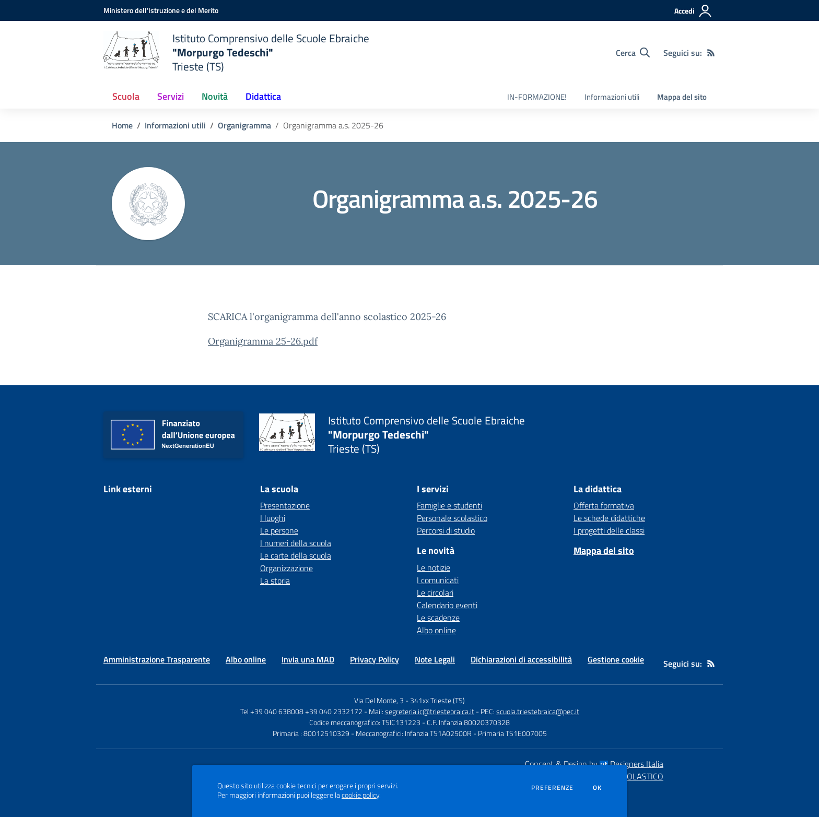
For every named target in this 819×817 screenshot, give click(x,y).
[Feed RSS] (711, 52)
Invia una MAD (308, 659)
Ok (597, 788)
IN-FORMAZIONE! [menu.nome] (537, 97)
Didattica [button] (263, 96)
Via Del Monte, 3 (379, 700)
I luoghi (272, 518)
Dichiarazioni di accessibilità (521, 659)
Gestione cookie (616, 659)
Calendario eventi (447, 605)
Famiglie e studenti (449, 505)
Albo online (436, 630)
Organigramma (244, 125)
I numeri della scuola (295, 543)
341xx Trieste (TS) (437, 700)
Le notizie (433, 567)
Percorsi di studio (446, 530)
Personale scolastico (452, 518)
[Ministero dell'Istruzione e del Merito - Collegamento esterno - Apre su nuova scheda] (160, 10)
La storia (275, 580)
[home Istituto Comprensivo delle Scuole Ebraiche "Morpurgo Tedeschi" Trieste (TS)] (236, 52)
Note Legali (435, 659)
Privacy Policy (374, 659)
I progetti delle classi (609, 530)
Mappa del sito (682, 97)
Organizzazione (286, 568)
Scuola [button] (125, 96)
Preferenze (552, 788)
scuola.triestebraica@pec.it (537, 711)
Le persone (279, 530)
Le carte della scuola (295, 555)
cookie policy (360, 795)
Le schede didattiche (609, 518)
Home (122, 125)
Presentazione (285, 505)
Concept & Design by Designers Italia (594, 763)
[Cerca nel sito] (633, 53)
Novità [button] (215, 96)
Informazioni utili (175, 125)
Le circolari (435, 592)
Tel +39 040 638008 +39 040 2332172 (301, 711)
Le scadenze (438, 617)
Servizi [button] (170, 96)
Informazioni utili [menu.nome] (611, 97)
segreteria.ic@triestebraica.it (429, 711)
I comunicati (438, 580)
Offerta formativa (604, 505)
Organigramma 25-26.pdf (263, 341)
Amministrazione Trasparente (156, 659)
